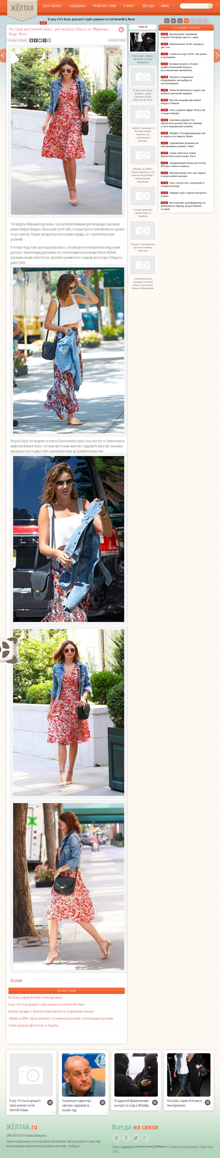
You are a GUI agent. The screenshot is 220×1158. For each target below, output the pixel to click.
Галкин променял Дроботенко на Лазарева (33, 1025)
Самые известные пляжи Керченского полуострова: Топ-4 (178, 155)
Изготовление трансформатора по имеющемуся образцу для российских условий (183, 206)
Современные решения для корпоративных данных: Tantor (179, 145)
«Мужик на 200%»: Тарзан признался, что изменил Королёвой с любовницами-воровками (60, 1018)
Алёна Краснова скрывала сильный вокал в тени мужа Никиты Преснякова (143, 283)
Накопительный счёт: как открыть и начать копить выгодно (183, 174)
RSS (116, 1151)
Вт (173, 20)
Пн (166, 20)
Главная (12, 40)
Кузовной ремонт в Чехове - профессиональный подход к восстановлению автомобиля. (180, 67)
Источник (16, 980)
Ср (180, 20)
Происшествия (104, 6)
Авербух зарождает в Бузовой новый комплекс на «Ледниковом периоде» (51, 1011)
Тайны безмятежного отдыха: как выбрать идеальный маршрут (183, 92)
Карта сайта (206, 1146)
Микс (165, 6)
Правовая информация (184, 1146)
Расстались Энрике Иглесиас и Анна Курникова (35, 997)
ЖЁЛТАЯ (22, 8)
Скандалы (77, 6)
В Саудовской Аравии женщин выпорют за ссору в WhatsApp (131, 1103)
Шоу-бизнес (52, 6)
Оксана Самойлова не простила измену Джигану (143, 247)
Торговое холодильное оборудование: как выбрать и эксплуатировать (177, 80)
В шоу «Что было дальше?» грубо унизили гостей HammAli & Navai (91, 19)
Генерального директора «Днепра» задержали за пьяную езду (76, 1105)
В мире (129, 6)
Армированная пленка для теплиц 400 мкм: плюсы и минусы (183, 164)
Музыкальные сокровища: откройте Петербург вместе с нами (179, 36)
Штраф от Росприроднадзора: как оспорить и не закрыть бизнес (183, 135)
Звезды (148, 6)
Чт (186, 20)
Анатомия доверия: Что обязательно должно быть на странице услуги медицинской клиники (181, 123)
